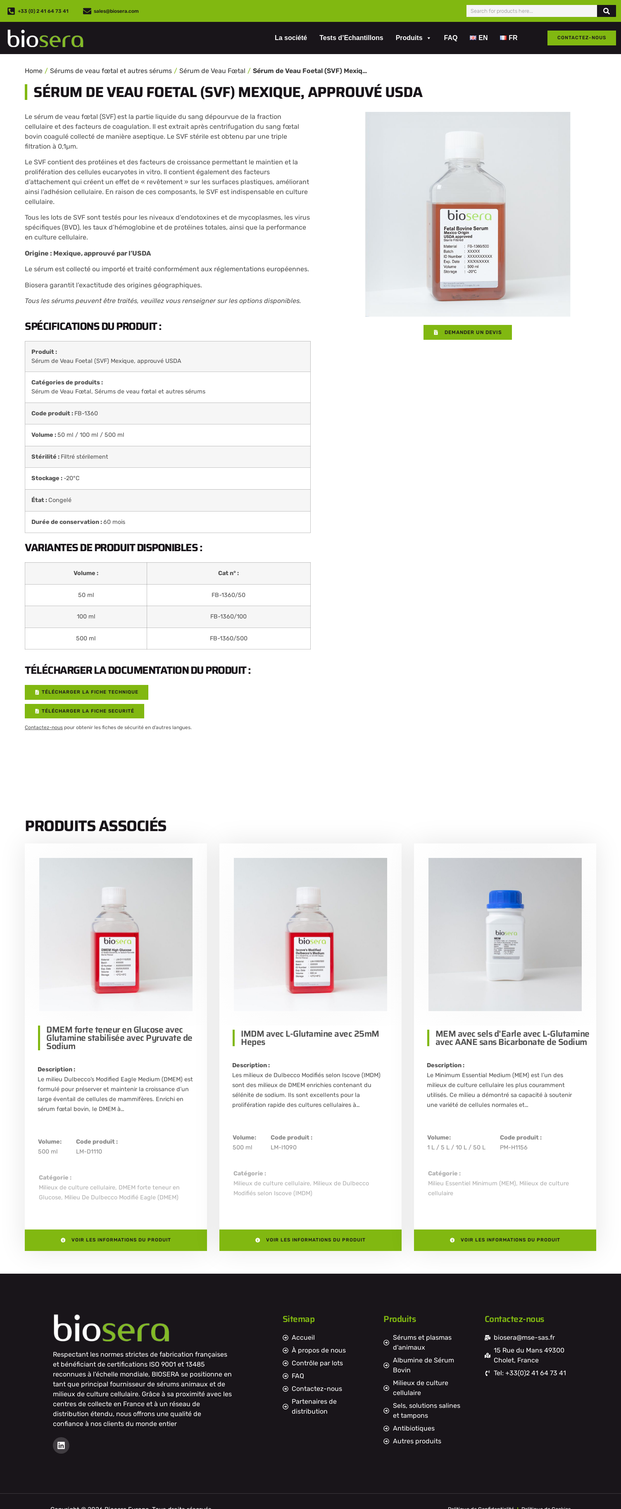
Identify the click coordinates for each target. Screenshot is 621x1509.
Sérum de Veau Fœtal (212, 71)
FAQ (451, 37)
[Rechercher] (606, 11)
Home (34, 71)
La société (291, 37)
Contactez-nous (44, 728)
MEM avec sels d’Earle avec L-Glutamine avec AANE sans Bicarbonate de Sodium (512, 1038)
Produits (414, 38)
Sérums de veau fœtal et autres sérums (111, 71)
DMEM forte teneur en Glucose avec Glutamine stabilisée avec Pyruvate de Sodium (119, 1038)
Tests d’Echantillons (351, 37)
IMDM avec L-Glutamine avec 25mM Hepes (310, 1038)
